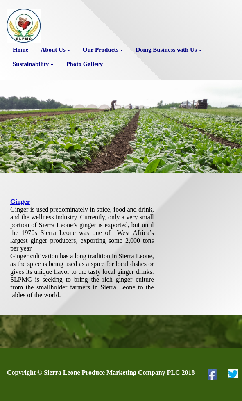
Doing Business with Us (169, 49)
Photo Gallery (84, 64)
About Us (55, 49)
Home (20, 49)
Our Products (103, 49)
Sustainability (33, 64)
